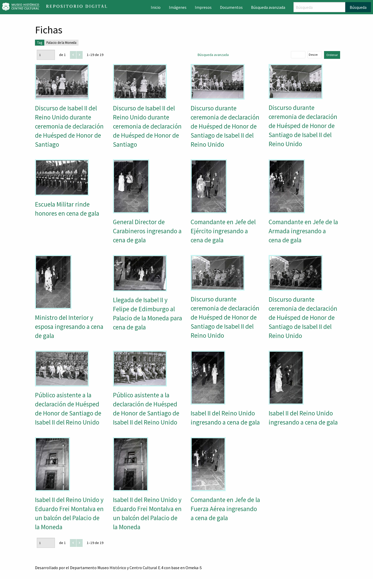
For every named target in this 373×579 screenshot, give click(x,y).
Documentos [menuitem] (231, 7)
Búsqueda (358, 7)
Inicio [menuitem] (156, 7)
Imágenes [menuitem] (178, 7)
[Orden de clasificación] (314, 54)
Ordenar (332, 55)
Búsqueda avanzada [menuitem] (268, 7)
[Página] (46, 55)
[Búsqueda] (319, 7)
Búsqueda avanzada (213, 54)
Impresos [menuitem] (203, 7)
